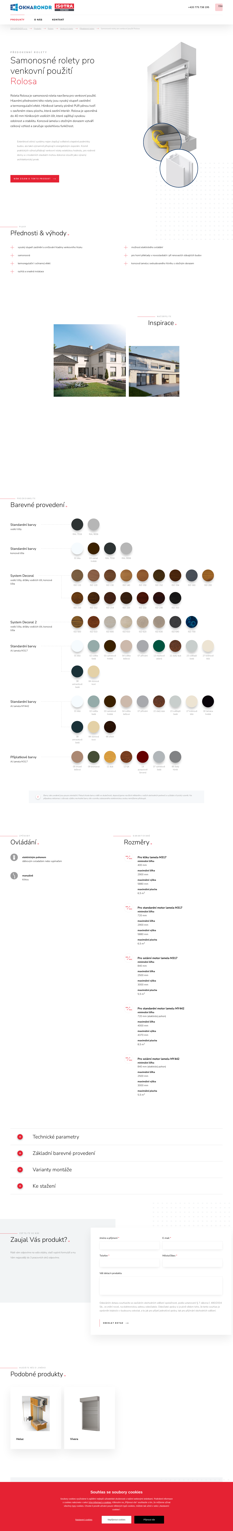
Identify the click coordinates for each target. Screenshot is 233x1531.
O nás (38, 19)
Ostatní (116, 1427)
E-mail (166, 1160)
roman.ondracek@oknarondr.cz (190, 1427)
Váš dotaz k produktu (111, 1195)
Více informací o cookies (100, 1502)
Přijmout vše (149, 1519)
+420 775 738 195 (198, 7)
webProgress (216, 1448)
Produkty (17, 19)
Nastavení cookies (54, 1448)
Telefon (104, 1177)
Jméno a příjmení (109, 1160)
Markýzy (145, 1422)
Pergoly (117, 1422)
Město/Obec (169, 1177)
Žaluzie (60, 1422)
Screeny (89, 1427)
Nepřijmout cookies (116, 1519)
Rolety (88, 1422)
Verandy (61, 1427)
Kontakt (58, 19)
